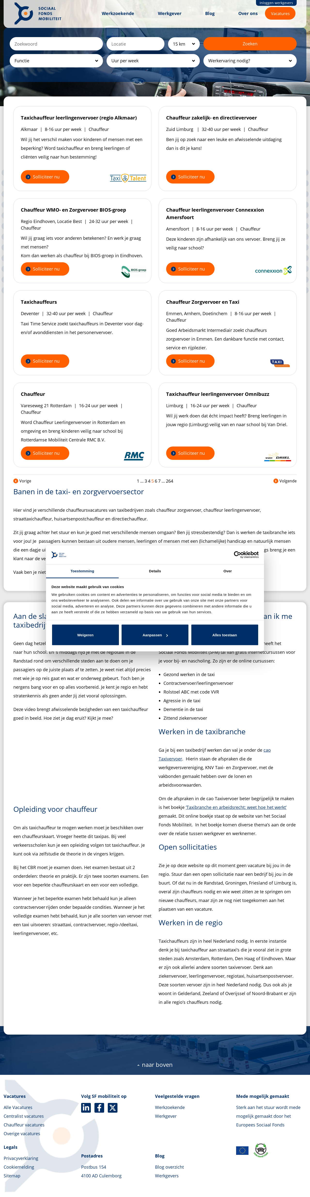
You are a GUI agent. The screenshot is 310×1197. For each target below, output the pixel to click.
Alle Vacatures (18, 1107)
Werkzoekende (118, 13)
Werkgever (169, 13)
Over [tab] (228, 571)
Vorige (22, 481)
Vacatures (280, 13)
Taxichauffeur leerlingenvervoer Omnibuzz (217, 394)
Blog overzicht (169, 1167)
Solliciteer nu (46, 177)
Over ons (248, 13)
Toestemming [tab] (82, 571)
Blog (210, 13)
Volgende (285, 481)
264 (169, 481)
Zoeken (250, 44)
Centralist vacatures (24, 1116)
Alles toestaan (224, 635)
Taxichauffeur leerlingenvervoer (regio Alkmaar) (79, 117)
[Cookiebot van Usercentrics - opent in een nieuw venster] (237, 555)
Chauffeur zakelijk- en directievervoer (211, 117)
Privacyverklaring (21, 1158)
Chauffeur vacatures (24, 1125)
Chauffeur (33, 394)
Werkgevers (167, 1176)
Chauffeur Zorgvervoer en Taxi (202, 302)
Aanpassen (155, 635)
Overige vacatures (22, 1133)
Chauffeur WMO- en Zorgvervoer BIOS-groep (73, 210)
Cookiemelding (19, 1167)
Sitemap (12, 1176)
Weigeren (85, 635)
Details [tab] (155, 571)
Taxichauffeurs (39, 302)
